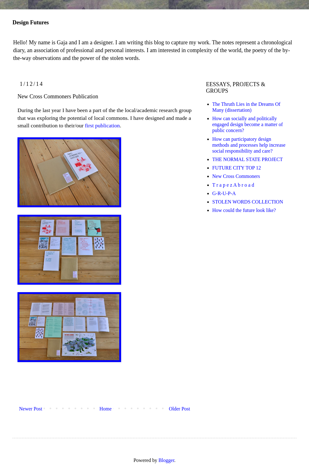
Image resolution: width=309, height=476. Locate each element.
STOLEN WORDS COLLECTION (247, 201)
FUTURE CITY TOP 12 (236, 167)
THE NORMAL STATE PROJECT (247, 159)
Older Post (179, 408)
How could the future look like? (244, 210)
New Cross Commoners (236, 176)
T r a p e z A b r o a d (233, 185)
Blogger (166, 460)
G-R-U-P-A (224, 193)
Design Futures (30, 22)
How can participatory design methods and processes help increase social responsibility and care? (249, 145)
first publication (102, 125)
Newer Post (30, 408)
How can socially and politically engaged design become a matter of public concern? (247, 124)
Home (106, 408)
